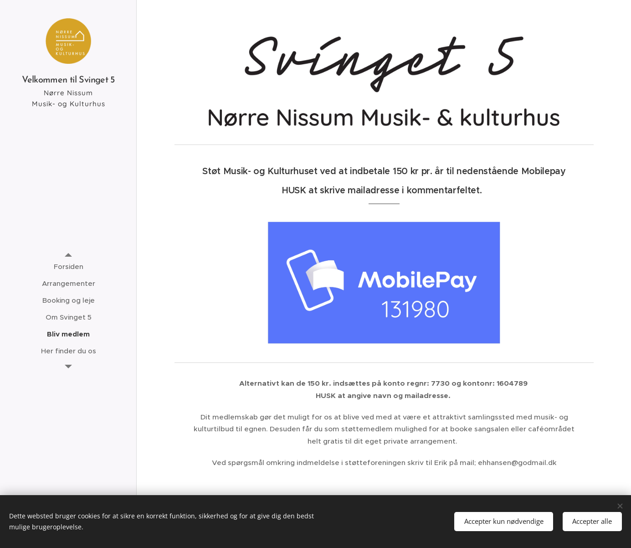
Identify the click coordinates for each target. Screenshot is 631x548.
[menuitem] (68, 266)
